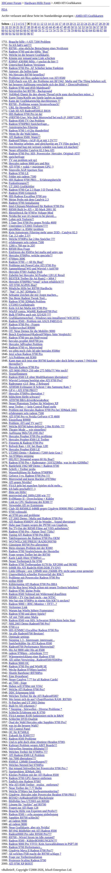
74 (54, 30)
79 (72, 30)
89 (2, 33)
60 (2, 30)
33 (10, 27)
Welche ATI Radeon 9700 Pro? (27, 689)
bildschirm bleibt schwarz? (24, 396)
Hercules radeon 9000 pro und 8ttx (29, 163)
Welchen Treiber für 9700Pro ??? (28, 751)
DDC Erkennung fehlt (22, 692)
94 (21, 33)
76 (61, 30)
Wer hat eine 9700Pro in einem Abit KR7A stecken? (39, 600)
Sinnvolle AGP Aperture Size (26, 169)
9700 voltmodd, (18, 511)
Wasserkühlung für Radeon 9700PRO (31, 472)
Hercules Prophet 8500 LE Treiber (29, 439)
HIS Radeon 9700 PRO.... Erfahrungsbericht (35, 179)
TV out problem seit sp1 (23, 160)
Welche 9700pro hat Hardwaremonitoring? (34, 791)
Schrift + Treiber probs (22, 469)
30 (107, 23)
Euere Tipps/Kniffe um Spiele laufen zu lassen (36, 97)
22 (78, 23)
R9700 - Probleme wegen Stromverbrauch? (34, 104)
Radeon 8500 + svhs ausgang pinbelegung (33, 814)
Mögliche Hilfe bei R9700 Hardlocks (30, 288)
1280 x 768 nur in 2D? (22, 245)
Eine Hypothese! (18, 676)
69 (35, 30)
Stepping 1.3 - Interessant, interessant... (32, 640)
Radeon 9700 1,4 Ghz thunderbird (29, 130)
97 (32, 33)
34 (13, 27)
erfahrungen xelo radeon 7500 (26, 242)
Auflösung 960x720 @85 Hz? (26, 432)
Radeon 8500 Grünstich (23, 193)
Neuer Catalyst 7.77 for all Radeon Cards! (33, 679)
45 (54, 27)
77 (65, 30)
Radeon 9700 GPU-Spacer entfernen (30, 778)
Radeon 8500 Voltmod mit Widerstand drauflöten (37, 594)
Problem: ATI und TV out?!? (25, 423)
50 (72, 27)
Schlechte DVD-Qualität (23, 718)
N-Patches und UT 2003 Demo (27, 702)
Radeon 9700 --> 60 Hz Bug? (26, 262)
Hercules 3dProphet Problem (26, 344)
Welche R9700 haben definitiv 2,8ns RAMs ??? (36, 426)
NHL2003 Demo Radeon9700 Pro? (29, 623)
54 (86, 27)
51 (75, 27)
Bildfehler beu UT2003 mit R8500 (29, 801)
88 (105, 30)
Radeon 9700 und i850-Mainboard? (29, 87)
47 (61, 27)
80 (75, 30)
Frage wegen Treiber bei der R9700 (29, 554)
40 (35, 27)
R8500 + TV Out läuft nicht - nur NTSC (32, 597)
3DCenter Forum (11, 3)
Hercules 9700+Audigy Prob (25, 271)
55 (90, 27)
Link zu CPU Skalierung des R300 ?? (31, 502)
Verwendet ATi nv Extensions (26, 505)
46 (57, 27)
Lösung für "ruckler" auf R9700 (27, 804)
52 (79, 27)
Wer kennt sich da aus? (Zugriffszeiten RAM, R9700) (40, 699)
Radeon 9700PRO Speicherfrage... (29, 123)
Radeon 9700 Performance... (25, 847)
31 (2, 27)
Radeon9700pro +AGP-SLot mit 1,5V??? (33, 140)
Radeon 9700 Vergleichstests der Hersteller (34, 551)
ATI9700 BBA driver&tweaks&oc (29, 400)
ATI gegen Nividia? (20, 482)
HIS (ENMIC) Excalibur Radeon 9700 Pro (34, 630)
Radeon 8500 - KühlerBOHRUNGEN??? (33, 840)
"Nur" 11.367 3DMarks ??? (25, 291)
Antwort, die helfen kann (23, 71)
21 (74, 23)
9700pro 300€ (17, 258)
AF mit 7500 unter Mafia (23, 617)
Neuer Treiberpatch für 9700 (25, 561)
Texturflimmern (18, 373)
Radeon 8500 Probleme (22, 738)
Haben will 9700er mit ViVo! (26, 686)
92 (13, 33)
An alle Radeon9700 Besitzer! (26, 633)
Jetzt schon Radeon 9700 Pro (26, 354)
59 (105, 27)
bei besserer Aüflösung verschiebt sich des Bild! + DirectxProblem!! (49, 84)
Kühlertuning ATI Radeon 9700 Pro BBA (33, 584)
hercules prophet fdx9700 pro (26, 340)
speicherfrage (16, 156)
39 (32, 27)
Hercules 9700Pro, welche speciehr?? (31, 255)
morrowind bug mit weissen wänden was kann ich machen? (43, 146)
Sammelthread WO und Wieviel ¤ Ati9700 (33, 268)
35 (17, 27)
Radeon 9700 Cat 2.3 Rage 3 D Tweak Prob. (35, 189)
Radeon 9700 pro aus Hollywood (28, 337)
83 (86, 30)
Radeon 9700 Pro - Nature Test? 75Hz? (32, 531)
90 (6, 33)
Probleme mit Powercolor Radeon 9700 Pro (34, 577)
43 (46, 27)
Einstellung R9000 (20, 419)
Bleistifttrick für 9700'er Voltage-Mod (31, 212)
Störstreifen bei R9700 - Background (30, 91)
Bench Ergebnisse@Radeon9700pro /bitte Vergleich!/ (40, 334)
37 (24, 27)
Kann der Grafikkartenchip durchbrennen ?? (34, 100)
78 (68, 30)
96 (28, 33)
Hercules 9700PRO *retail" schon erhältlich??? (36, 281)
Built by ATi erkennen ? (23, 705)
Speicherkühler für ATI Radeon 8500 (30, 643)
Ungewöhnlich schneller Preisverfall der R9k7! (36, 574)
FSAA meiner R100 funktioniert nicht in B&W (36, 715)
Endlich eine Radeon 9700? (25, 781)
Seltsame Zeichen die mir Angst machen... (33, 294)
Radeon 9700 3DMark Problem (27, 301)
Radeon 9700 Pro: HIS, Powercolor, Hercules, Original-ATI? (44, 153)
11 (38, 23)
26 (92, 23)
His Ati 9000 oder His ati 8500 (27, 649)
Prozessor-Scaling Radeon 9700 (27, 860)
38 (28, 27)
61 (6, 30)
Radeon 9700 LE (18, 173)
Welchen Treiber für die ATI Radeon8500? (33, 695)
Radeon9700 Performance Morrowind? (32, 646)
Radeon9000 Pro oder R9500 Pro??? (30, 834)
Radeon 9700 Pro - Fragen (24, 324)
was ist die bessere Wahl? (24, 725)
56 (94, 27)
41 (39, 27)
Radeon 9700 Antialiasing (24, 202)
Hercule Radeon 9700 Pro (24, 367)
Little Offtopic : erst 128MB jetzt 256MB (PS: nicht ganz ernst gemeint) (51, 571)
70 (39, 30)
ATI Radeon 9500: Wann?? (24, 137)
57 (97, 27)
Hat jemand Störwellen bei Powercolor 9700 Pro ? (38, 768)
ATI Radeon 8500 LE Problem (27, 755)
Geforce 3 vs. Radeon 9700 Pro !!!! (29, 475)
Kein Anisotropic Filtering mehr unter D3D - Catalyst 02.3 (43, 232)
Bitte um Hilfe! (18, 492)
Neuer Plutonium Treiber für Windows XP (33, 403)
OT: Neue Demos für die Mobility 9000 (32, 331)
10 (34, 23)
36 (21, 27)
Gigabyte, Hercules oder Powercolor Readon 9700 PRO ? (42, 794)
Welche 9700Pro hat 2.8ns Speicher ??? (32, 239)
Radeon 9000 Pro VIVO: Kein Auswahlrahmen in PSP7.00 (43, 843)
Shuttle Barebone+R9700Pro (26, 672)
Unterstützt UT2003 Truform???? (28, 225)
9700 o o (14, 626)
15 (52, 23)
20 (71, 23)
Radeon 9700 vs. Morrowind (25, 347)
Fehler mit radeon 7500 (22, 176)
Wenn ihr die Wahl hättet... (24, 133)
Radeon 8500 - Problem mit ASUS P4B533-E (35, 321)
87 (101, 30)
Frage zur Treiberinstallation (25, 857)
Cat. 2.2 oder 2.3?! (19, 235)
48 (65, 27)
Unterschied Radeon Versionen (27, 64)
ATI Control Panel (19, 728)
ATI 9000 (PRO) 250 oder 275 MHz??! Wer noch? (38, 370)
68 (32, 30)
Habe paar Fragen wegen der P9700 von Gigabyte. (38, 525)
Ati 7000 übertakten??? (22, 758)
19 (67, 23)
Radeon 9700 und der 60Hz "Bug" (29, 51)
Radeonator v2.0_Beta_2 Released (29, 383)
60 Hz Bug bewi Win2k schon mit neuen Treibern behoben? (44, 587)
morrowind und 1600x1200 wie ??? (29, 495)
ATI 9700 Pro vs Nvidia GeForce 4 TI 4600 (34, 416)
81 (79, 30)
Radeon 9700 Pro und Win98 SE (28, 666)
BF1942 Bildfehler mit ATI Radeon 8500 (33, 830)
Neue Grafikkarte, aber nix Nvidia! (29, 827)
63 (13, 30)
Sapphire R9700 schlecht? (24, 817)
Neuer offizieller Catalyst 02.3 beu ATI (31, 150)
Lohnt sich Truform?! (21, 219)
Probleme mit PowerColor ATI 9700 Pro (32, 265)
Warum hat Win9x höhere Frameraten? (31, 610)
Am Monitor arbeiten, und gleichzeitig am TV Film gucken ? (44, 143)
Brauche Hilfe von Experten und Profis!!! (33, 811)
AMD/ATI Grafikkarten (89, 15)
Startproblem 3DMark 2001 (25, 771)
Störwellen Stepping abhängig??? (28, 748)
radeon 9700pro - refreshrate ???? (28, 653)
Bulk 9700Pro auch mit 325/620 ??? (30, 314)
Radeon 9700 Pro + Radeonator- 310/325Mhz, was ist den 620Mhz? (48, 462)
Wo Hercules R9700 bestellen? (27, 74)
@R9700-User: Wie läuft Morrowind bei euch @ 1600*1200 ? (45, 117)
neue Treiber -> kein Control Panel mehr (32, 406)
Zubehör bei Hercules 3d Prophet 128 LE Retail (37, 275)
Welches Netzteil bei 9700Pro (26, 765)
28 (100, 23)
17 (60, 23)
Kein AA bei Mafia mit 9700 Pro (28, 308)
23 (82, 23)
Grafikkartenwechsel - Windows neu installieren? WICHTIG (44, 317)
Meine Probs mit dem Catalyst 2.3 (29, 199)
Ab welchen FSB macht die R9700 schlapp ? (35, 853)
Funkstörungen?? (19, 183)
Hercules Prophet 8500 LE (24, 449)
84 (90, 30)
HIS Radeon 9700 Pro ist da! (25, 114)
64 (17, 30)
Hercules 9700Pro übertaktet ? (26, 393)
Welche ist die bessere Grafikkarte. (29, 54)
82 (83, 30)
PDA (4, 9)
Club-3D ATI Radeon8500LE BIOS (30, 110)
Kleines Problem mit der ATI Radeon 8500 (34, 774)
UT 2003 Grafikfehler (21, 186)
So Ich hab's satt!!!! (20, 45)
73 (50, 30)
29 (103, 23)
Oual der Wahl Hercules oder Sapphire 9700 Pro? (37, 722)
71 (43, 30)
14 (49, 23)
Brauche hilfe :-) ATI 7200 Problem (29, 41)
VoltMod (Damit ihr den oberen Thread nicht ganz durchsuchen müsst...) (51, 94)
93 (17, 33)
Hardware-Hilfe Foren (37, 3)
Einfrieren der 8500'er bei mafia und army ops (36, 252)
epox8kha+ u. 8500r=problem (26, 229)
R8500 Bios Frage (19, 248)
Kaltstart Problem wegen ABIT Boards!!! (33, 745)
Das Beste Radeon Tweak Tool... (28, 298)
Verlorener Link (18, 607)
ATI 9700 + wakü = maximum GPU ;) (31, 166)
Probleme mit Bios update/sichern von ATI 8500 (37, 77)
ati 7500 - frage (18, 682)
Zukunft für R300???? (22, 735)
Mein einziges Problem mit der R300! (31, 548)
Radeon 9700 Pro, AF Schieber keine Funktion (36, 68)
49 (68, 27)
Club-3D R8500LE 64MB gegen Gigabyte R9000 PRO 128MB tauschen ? (52, 508)
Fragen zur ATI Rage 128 (23, 807)
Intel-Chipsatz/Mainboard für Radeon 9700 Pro (36, 206)
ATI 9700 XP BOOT (21, 863)
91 (10, 33)
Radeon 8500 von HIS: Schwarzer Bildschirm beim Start (42, 620)
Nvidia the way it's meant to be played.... (32, 216)
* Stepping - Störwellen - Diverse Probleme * (35, 709)
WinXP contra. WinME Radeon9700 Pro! (33, 311)
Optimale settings (19, 636)
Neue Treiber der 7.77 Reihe (25, 788)
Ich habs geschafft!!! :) (22, 488)
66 (24, 30)
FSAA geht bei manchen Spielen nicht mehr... (35, 485)
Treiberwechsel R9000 (22, 327)
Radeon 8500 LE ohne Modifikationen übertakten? (38, 377)
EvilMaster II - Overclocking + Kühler (31, 498)
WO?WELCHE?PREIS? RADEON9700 (32, 541)
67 (28, 30)
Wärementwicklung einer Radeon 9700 (32, 656)
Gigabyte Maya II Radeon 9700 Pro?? (31, 850)
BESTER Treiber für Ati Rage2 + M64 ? (32, 278)
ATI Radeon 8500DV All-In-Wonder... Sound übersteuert (42, 521)
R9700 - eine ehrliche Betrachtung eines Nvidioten (38, 48)
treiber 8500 (16, 580)
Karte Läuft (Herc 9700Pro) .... (27, 557)
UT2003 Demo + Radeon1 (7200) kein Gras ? (35, 452)
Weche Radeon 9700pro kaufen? (28, 669)
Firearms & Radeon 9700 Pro (26, 442)
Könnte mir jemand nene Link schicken (32, 58)
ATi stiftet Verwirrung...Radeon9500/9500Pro (35, 659)
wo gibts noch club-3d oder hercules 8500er (34, 350)
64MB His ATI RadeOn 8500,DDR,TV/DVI (35, 567)
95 (24, 33)
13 (45, 23)
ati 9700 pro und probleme (24, 515)
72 (46, 30)
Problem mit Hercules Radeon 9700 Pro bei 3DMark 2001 (43, 409)
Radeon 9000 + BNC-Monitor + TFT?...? (33, 603)
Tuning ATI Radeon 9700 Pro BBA (29, 534)
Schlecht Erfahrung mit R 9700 (27, 712)
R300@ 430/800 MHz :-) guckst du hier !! (33, 61)
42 (43, 27)
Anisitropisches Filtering (23, 127)
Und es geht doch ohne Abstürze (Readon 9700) (37, 742)
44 (50, 27)
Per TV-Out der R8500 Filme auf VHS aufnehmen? (39, 528)
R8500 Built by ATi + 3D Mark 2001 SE (32, 209)
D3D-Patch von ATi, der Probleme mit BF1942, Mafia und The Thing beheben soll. (57, 81)
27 (96, 23)
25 (89, 23)
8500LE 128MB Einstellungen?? (28, 761)
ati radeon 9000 (18, 820)
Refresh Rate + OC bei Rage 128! (28, 446)
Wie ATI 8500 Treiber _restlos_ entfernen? (34, 784)
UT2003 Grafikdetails (22, 304)
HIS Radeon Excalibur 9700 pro (27, 196)
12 (41, 23)
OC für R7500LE (19, 732)
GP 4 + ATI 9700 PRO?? (23, 390)
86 (97, 30)
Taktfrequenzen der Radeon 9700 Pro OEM (34, 538)
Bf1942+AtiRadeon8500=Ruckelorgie (31, 797)
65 (21, 30)
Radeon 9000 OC (19, 663)
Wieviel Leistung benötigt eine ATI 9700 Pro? (35, 380)
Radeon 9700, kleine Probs (24, 590)
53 (83, 27)
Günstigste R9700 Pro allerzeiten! (28, 544)
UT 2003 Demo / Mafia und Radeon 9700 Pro (35, 518)
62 (10, 30)
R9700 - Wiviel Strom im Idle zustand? (32, 837)
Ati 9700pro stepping (21, 456)
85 (94, 30)
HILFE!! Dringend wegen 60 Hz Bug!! (31, 459)
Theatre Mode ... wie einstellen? (27, 429)
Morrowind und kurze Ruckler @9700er (32, 479)
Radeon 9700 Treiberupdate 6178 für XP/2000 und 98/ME (43, 564)
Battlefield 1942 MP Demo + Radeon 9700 (34, 465)
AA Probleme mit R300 (23, 357)
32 (6, 27)
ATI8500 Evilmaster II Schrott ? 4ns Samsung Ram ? (40, 386)
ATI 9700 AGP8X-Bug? (23, 285)
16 (56, 23)
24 (85, 23)
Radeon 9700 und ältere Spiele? (27, 613)
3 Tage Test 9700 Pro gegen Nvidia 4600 (32, 222)
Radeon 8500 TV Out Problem (27, 120)
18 (63, 23)
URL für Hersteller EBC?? (24, 107)
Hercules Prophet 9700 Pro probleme (30, 436)
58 (101, 27)
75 (57, 30)
